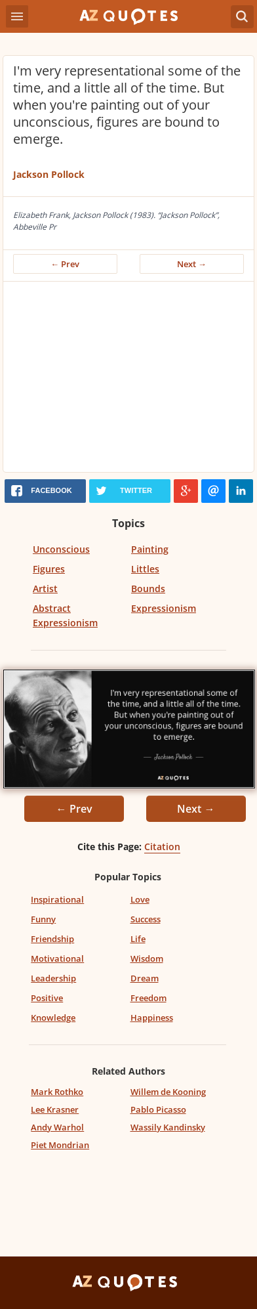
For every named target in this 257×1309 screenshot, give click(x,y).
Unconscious (61, 549)
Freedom (148, 998)
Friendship (52, 939)
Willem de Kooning (168, 1092)
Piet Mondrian (60, 1145)
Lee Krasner (55, 1109)
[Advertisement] (128, 380)
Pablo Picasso (158, 1109)
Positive (47, 998)
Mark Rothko (57, 1092)
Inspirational (57, 899)
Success (145, 919)
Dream (144, 978)
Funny (43, 919)
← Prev (65, 264)
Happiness (151, 1017)
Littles (145, 569)
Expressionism (163, 608)
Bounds (148, 588)
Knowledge (53, 1017)
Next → (192, 264)
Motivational (57, 958)
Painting (149, 549)
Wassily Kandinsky (167, 1127)
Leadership (53, 978)
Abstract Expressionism (65, 615)
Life (138, 939)
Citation (162, 846)
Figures (49, 569)
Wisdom (146, 958)
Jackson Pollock (49, 174)
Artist (45, 588)
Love (139, 899)
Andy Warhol (57, 1127)
